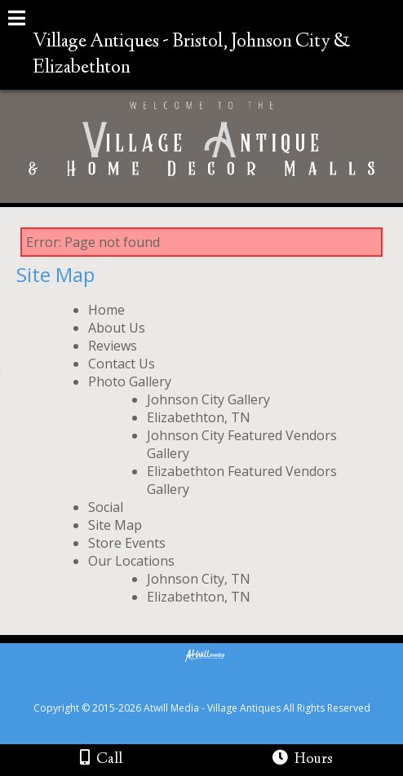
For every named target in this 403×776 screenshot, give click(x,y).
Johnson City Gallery (208, 399)
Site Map (115, 525)
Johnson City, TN (198, 579)
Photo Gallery (129, 381)
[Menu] (16, 20)
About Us (116, 328)
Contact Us (121, 364)
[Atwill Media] (216, 690)
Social (105, 507)
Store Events (127, 543)
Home (106, 310)
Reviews (112, 346)
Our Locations (131, 561)
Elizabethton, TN (198, 417)
